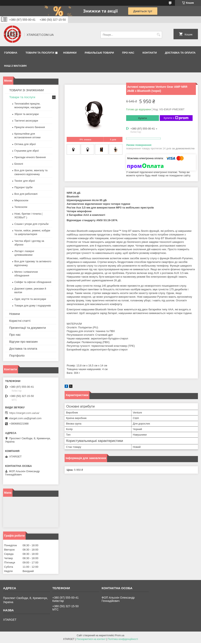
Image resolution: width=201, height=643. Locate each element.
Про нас (128, 52)
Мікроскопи (21, 200)
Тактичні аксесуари (26, 120)
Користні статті (19, 320)
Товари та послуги (39, 52)
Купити (142, 118)
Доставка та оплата (180, 52)
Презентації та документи (27, 327)
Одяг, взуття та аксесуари (30, 299)
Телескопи (20, 206)
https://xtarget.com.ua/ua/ (24, 412)
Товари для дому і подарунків (32, 305)
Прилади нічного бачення (30, 157)
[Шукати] (158, 34)
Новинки (70, 52)
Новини (14, 313)
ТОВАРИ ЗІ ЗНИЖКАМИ (26, 90)
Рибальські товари (99, 52)
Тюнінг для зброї (24, 180)
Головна (10, 52)
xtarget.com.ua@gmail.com (25, 418)
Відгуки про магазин (23, 341)
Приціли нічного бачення (29, 127)
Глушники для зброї (26, 150)
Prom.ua (119, 635)
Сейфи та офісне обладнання (32, 282)
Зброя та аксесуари (26, 114)
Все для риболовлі (26, 193)
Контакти (150, 52)
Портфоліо (17, 355)
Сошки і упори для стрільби (31, 223)
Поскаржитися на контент (91, 639)
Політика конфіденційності (123, 639)
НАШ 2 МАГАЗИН (15, 65)
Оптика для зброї (25, 144)
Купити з (176, 118)
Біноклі (18, 163)
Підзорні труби (23, 187)
